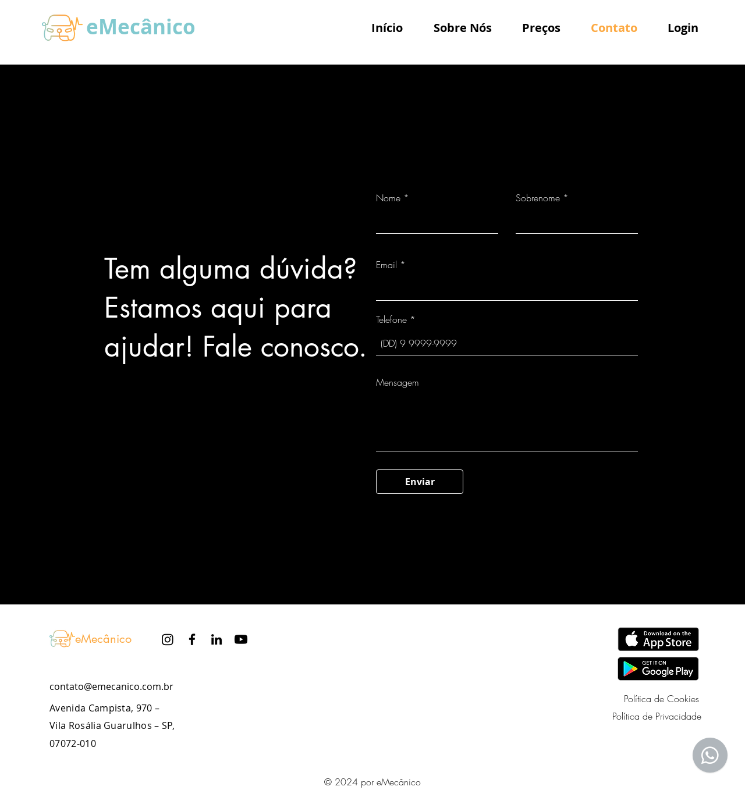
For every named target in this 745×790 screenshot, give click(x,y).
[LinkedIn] (216, 639)
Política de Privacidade (656, 716)
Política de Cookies (661, 698)
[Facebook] (192, 639)
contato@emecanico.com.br (111, 686)
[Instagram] (167, 639)
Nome (388, 197)
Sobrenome (538, 197)
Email (386, 264)
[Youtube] (241, 639)
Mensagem (397, 382)
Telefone (391, 319)
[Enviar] (419, 481)
